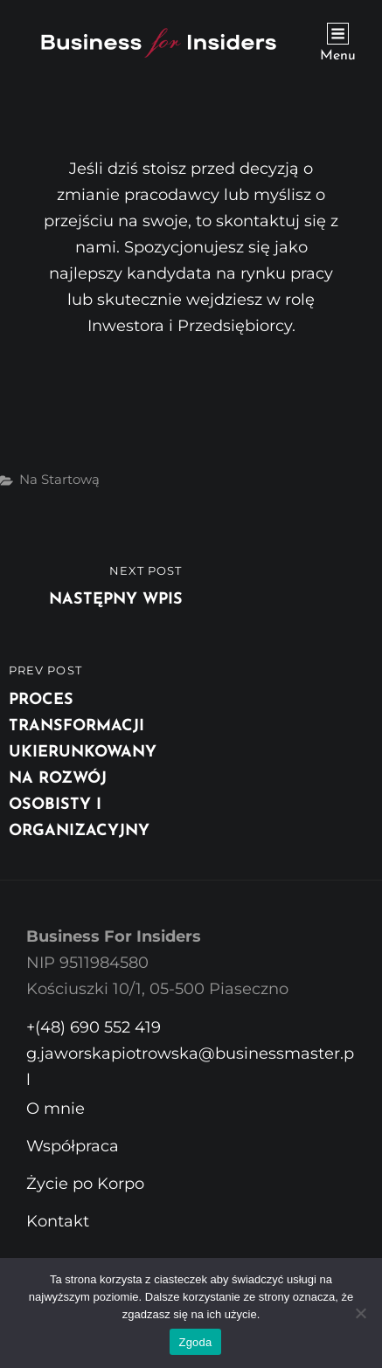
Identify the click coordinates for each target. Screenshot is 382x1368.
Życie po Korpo (85, 1183)
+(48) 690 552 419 (93, 1027)
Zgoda (195, 1342)
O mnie (55, 1108)
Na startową (59, 479)
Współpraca (72, 1146)
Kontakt (57, 1221)
